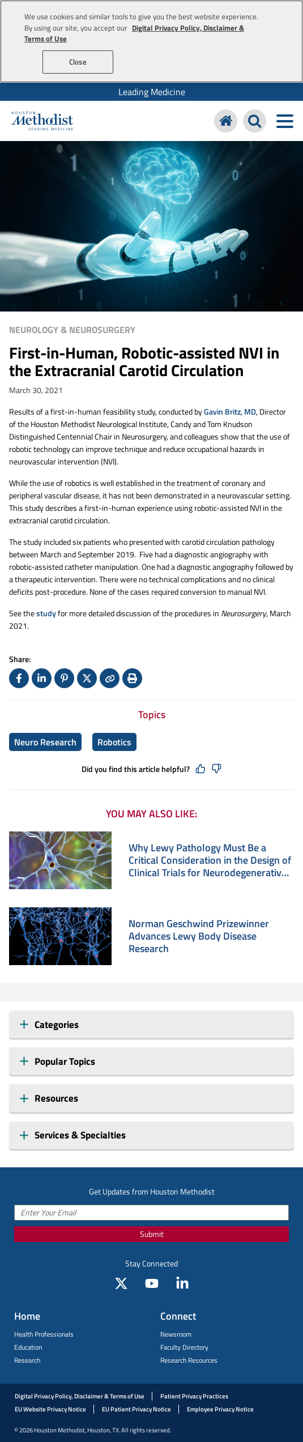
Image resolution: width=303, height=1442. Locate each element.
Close (78, 61)
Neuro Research (45, 742)
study (46, 613)
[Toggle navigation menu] (284, 121)
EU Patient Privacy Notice (136, 1409)
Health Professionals (44, 1334)
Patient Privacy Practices (194, 1396)
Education (28, 1347)
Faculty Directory (184, 1347)
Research (27, 1360)
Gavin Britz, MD (230, 411)
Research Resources (188, 1360)
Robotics (114, 742)
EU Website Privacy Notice (50, 1409)
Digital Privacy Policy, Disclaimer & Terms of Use (79, 1396)
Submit (152, 1234)
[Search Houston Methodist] (254, 121)
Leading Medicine (151, 92)
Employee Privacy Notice (220, 1409)
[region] (151, 41)
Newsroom (175, 1334)
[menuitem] (151, 92)
